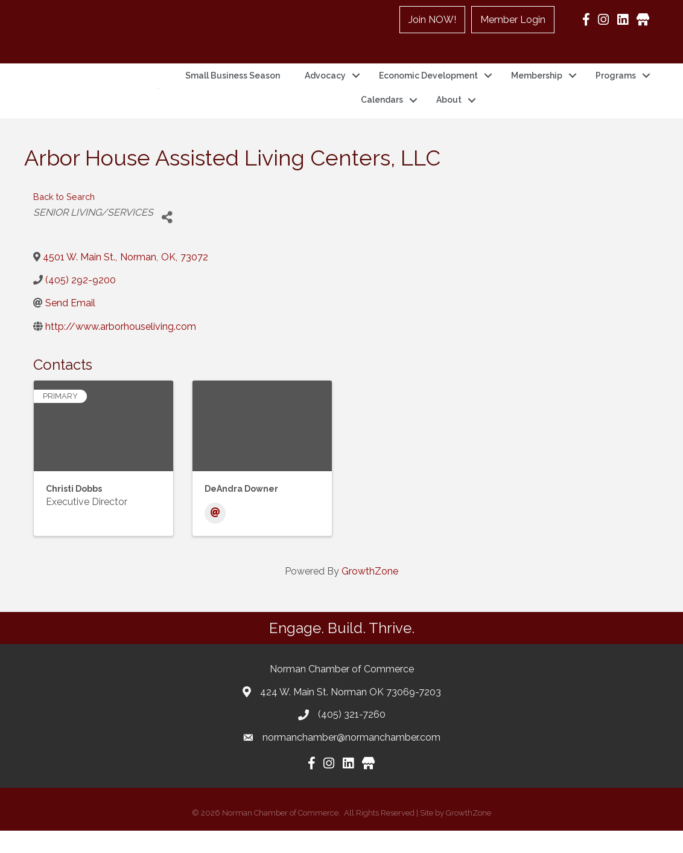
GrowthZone (370, 593)
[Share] (166, 239)
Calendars (382, 111)
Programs (616, 86)
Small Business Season (232, 86)
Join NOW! (432, 19)
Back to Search (64, 218)
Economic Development (428, 86)
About (449, 111)
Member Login (512, 19)
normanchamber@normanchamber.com (351, 759)
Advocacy (325, 86)
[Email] (215, 535)
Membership (536, 86)
